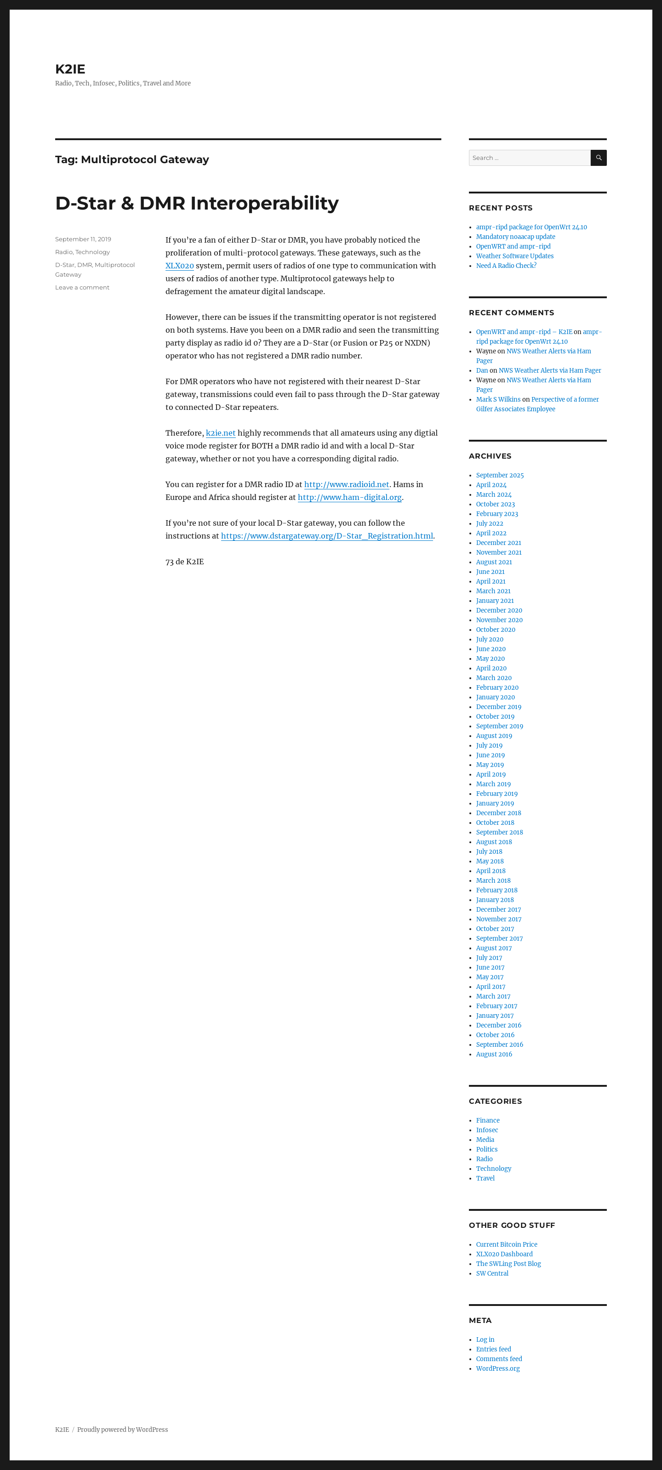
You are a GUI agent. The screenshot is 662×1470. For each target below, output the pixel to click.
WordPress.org (498, 1369)
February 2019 (497, 794)
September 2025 (500, 475)
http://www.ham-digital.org (350, 497)
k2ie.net (221, 432)
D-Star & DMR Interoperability (197, 203)
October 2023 (495, 504)
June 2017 (490, 967)
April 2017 (491, 987)
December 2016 (499, 1025)
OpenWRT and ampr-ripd (513, 246)
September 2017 (499, 938)
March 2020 (494, 678)
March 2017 (493, 996)
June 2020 (491, 649)
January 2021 (495, 601)
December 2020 (499, 610)
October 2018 (495, 823)
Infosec (487, 1130)
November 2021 (499, 552)
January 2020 (495, 697)
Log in (485, 1340)
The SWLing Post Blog (508, 1264)
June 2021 (490, 572)
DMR (84, 264)
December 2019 (499, 707)
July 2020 (489, 639)
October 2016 (495, 1035)
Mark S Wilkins (498, 399)
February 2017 (497, 1006)
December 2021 (498, 543)
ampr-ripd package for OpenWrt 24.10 (531, 227)
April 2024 (491, 485)
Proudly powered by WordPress (122, 1430)
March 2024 (494, 495)
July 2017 (489, 958)
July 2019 (489, 745)
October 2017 (495, 929)
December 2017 (498, 910)
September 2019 (500, 726)
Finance (488, 1120)
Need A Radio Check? (506, 266)
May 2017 (490, 977)
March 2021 (493, 591)
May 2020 (490, 659)
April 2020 (491, 668)
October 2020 (495, 630)
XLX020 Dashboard (504, 1254)
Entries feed (493, 1349)
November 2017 (499, 919)
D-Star (64, 264)
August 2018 (494, 842)
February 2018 (497, 890)
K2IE (70, 69)
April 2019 (491, 774)
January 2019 (495, 803)
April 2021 (491, 581)
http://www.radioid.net (346, 484)
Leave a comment (82, 287)
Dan (482, 371)
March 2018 (493, 881)
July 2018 (489, 852)
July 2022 (489, 524)
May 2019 (490, 765)
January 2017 (495, 1016)
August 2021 (494, 562)
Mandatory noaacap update (515, 237)
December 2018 (498, 813)
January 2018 (495, 900)
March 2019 (493, 784)
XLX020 (180, 265)
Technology (92, 251)
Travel (485, 1178)
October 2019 (495, 717)
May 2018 (490, 861)
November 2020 (499, 620)
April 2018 (491, 871)
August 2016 (494, 1054)
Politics (487, 1149)
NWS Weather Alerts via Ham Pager (550, 371)
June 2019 (490, 755)
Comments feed (499, 1359)
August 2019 (494, 736)
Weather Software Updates (515, 256)
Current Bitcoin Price (506, 1245)
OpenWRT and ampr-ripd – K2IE (524, 332)
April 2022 (491, 533)
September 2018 (499, 832)
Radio (64, 251)
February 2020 (497, 688)
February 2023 (497, 514)
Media (485, 1140)
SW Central (492, 1273)
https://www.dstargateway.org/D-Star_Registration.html (327, 535)
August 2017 (494, 948)
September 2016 (500, 1045)
